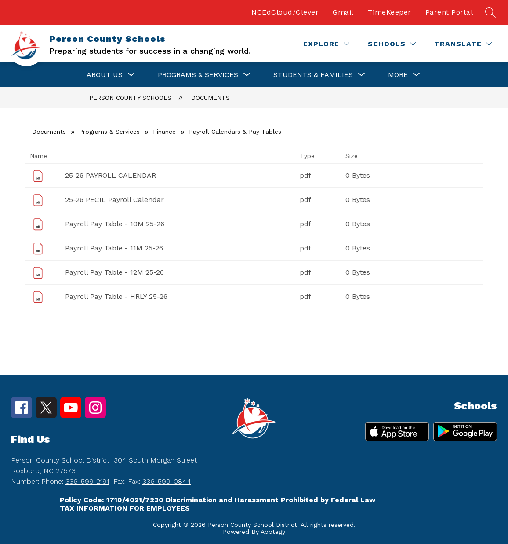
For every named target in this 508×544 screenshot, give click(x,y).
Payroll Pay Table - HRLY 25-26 (116, 296)
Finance (164, 131)
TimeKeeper (389, 12)
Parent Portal (449, 12)
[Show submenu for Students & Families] (313, 75)
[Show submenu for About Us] (105, 75)
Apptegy (273, 531)
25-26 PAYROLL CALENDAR (110, 175)
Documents (210, 97)
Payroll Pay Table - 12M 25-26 (114, 272)
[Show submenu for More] (398, 75)
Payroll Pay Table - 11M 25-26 (114, 248)
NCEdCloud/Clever (285, 12)
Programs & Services (109, 131)
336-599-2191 (87, 481)
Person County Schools (130, 97)
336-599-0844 (166, 481)
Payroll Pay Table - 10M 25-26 (114, 224)
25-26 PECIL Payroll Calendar (114, 199)
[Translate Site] (463, 43)
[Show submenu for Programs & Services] (198, 75)
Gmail (343, 12)
